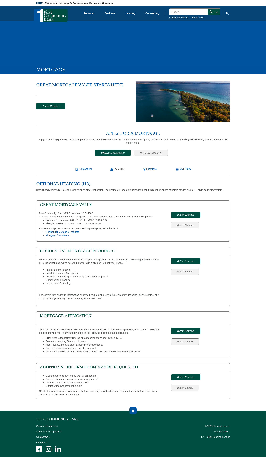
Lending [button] (130, 13)
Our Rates (185, 168)
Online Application (113, 152)
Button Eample (185, 225)
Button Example (50, 106)
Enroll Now (197, 17)
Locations (151, 169)
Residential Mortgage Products (62, 232)
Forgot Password (180, 17)
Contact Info (85, 169)
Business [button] (109, 13)
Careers (40, 442)
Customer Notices (45, 426)
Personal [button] (89, 13)
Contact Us (42, 437)
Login (213, 12)
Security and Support (48, 431)
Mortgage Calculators (57, 235)
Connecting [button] (152, 13)
